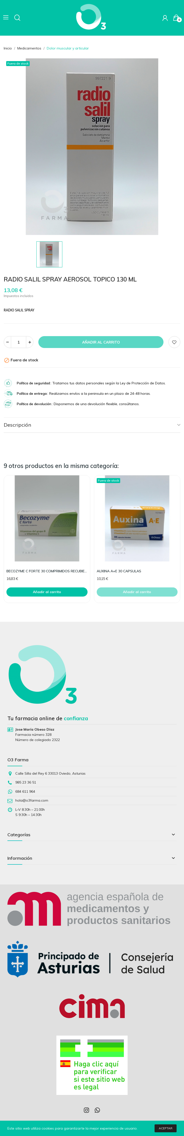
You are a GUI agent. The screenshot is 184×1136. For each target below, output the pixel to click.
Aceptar (165, 1128)
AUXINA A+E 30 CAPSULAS (119, 571)
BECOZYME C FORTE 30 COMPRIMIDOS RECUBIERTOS (47, 571)
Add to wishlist (174, 342)
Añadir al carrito (101, 342)
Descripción (17, 425)
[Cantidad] (18, 342)
